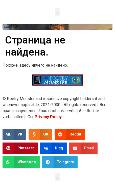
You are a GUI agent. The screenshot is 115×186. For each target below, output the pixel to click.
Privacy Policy (48, 116)
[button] (57, 12)
